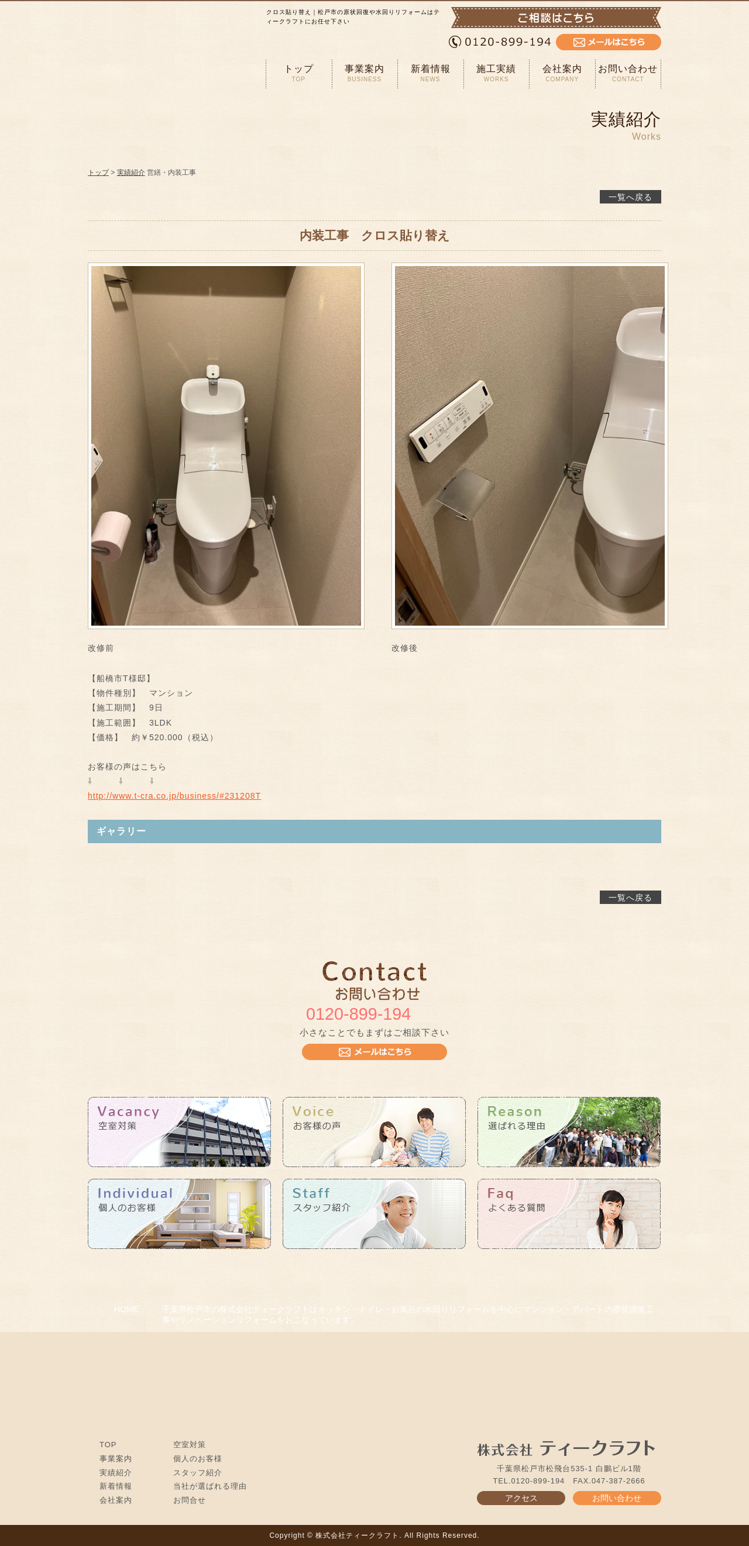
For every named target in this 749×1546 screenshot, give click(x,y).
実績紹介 (131, 172)
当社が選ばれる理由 (210, 1486)
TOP (108, 1444)
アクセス (521, 1498)
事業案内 (365, 73)
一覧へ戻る (630, 197)
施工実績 (496, 73)
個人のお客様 (197, 1458)
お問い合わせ (628, 73)
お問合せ (189, 1500)
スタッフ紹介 (197, 1472)
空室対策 (189, 1444)
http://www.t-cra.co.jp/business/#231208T (174, 795)
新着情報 (430, 73)
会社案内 (562, 73)
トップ (299, 73)
